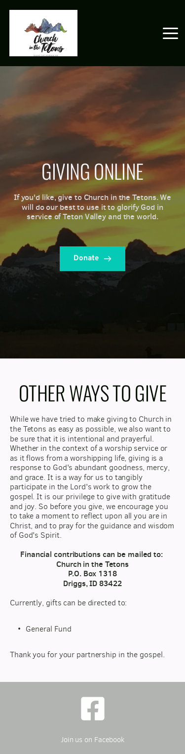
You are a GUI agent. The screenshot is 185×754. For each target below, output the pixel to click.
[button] (170, 33)
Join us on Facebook (92, 740)
